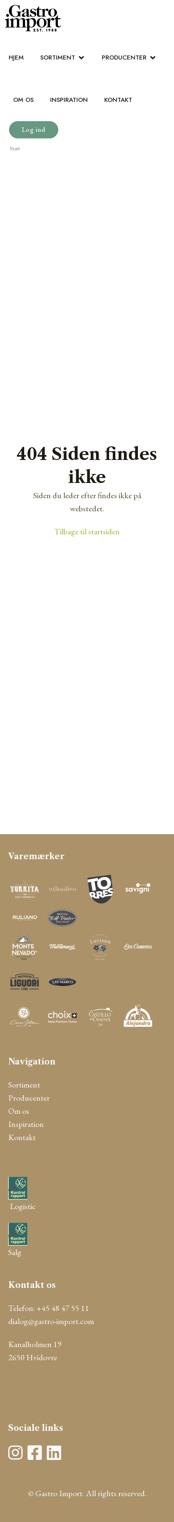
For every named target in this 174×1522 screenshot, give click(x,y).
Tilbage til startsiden (87, 531)
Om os (23, 99)
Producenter (124, 57)
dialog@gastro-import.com (51, 1321)
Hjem (16, 57)
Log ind (34, 129)
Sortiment (57, 57)
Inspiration (69, 99)
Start (15, 149)
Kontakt (118, 99)
